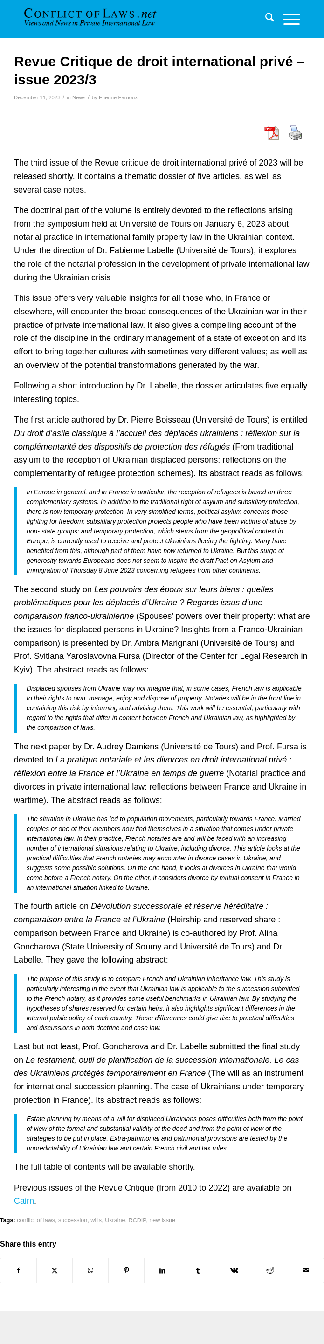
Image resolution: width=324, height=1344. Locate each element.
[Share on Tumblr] (198, 1270)
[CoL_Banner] (93, 19)
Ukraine (115, 1220)
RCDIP (137, 1220)
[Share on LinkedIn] (162, 1270)
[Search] (265, 19)
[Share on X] (54, 1270)
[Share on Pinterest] (126, 1270)
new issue (162, 1220)
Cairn (24, 1200)
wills (96, 1220)
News (78, 97)
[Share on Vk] (234, 1270)
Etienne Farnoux (118, 97)
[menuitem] (265, 19)
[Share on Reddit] (270, 1270)
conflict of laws (36, 1220)
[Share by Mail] (306, 1270)
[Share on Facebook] (18, 1270)
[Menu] (287, 19)
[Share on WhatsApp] (90, 1270)
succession (72, 1220)
